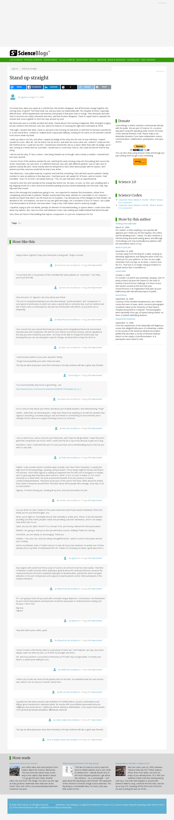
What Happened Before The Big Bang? (81, 763)
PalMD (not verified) (69, 669)
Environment (51, 60)
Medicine (101, 60)
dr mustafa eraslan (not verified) (63, 739)
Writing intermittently (126, 223)
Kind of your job (123, 247)
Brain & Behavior (116, 60)
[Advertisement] (87, 24)
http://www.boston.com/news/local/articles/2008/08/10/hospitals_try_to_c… (49, 389)
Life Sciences (16, 60)
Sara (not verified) (69, 428)
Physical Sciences (33, 60)
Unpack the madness (125, 319)
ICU (19, 223)
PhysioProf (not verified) (67, 319)
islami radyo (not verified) (67, 720)
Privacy (52, 804)
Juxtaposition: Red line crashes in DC (133, 763)
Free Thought (148, 60)
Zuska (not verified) (69, 457)
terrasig (74, 375)
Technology (133, 60)
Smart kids (121, 271)
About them (121, 295)
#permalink (97, 265)
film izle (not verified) (68, 692)
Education (82, 60)
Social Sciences (67, 60)
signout (15, 68)
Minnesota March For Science (24, 763)
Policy (92, 60)
